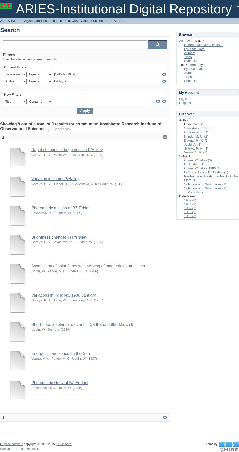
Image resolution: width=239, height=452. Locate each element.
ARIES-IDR (8, 21)
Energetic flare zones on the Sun (60, 353)
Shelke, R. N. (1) (196, 148)
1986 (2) (190, 212)
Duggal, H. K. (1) (196, 140)
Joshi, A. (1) (193, 144)
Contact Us (7, 449)
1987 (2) (190, 208)
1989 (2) (190, 200)
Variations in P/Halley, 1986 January (63, 295)
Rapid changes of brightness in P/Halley (67, 150)
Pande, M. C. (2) (196, 136)
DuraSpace (63, 444)
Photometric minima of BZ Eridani (61, 208)
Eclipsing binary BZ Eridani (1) (206, 172)
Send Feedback (28, 449)
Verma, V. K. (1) (195, 152)
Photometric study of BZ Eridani (59, 383)
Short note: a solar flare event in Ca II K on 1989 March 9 (82, 324)
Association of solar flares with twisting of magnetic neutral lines (88, 266)
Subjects (190, 61)
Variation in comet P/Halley (55, 179)
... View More (193, 192)
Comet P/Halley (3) (198, 160)
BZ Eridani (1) (194, 164)
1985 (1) (190, 216)
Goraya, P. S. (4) (196, 132)
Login (235, 6)
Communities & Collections (203, 45)
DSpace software (11, 444)
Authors (189, 53)
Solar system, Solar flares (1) (205, 184)
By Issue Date (194, 49)
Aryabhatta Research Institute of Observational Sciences (65, 21)
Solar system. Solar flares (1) (205, 188)
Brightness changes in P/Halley (59, 237)
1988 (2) (190, 204)
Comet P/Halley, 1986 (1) (202, 168)
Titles (188, 57)
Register (185, 103)
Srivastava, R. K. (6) (198, 128)
